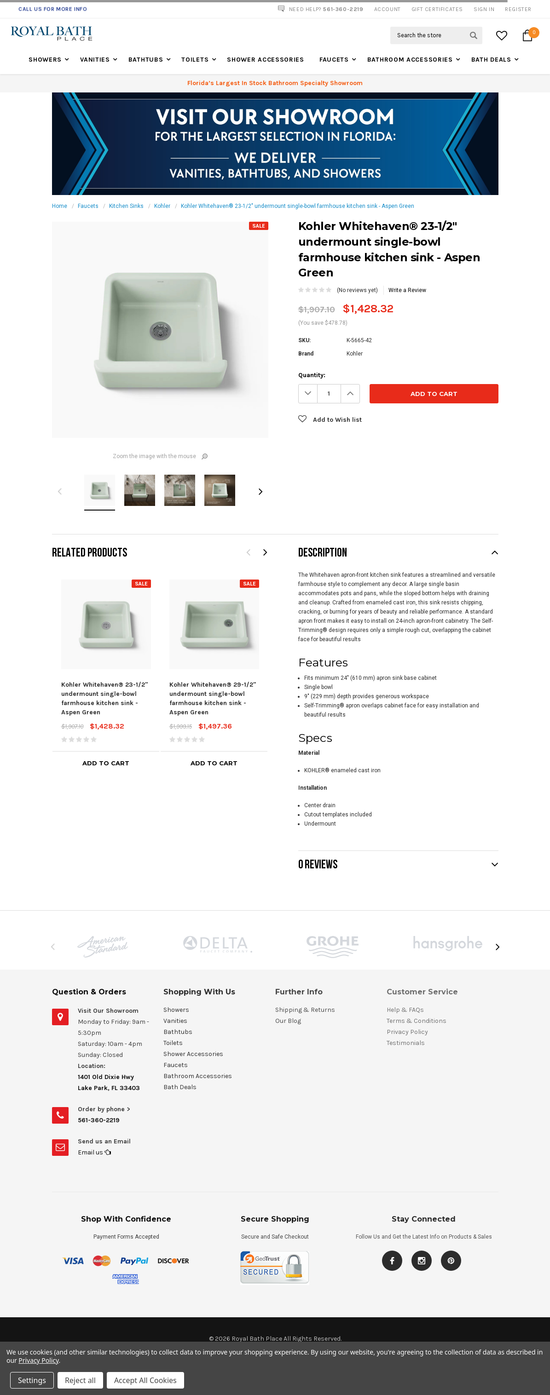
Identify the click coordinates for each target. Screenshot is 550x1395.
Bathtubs (145, 59)
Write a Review (407, 290)
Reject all (80, 1380)
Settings (32, 1380)
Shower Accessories (265, 59)
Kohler (162, 206)
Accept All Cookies (145, 1380)
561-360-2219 (99, 1120)
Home (59, 206)
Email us (94, 1152)
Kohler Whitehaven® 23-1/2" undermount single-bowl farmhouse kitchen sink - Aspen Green (297, 206)
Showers (45, 59)
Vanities (95, 59)
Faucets (334, 59)
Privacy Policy (38, 1360)
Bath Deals (491, 59)
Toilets (194, 59)
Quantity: (311, 375)
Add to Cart (105, 763)
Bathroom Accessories (410, 59)
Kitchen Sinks (126, 206)
